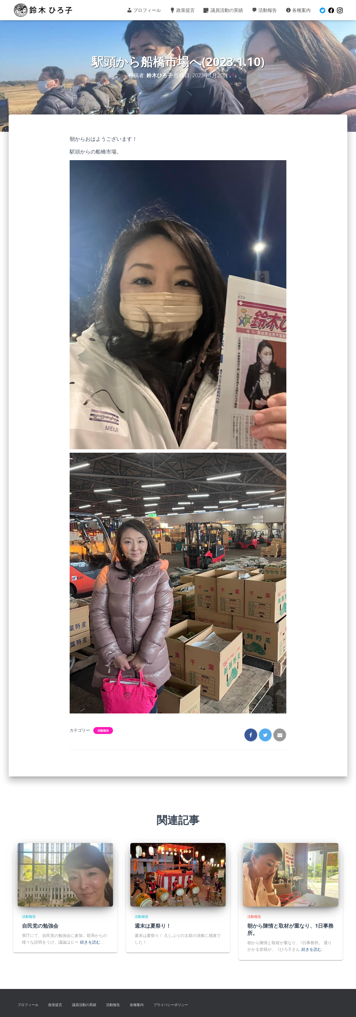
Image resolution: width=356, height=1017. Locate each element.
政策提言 (182, 10)
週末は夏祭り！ (153, 925)
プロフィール (144, 10)
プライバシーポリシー (170, 1004)
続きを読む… (91, 942)
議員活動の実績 (223, 10)
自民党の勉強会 (40, 925)
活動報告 (264, 10)
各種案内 (298, 10)
